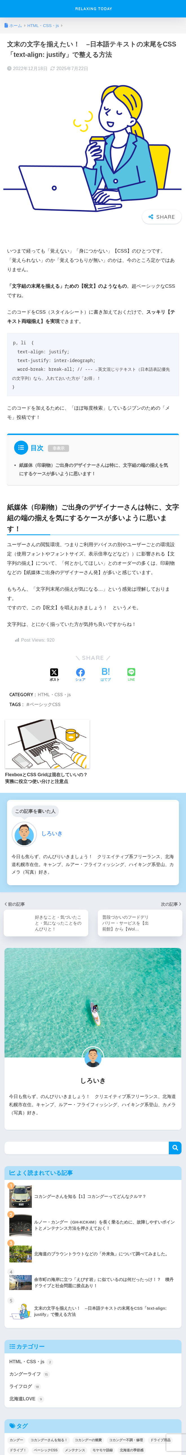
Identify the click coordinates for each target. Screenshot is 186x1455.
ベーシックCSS (45, 704)
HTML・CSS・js (54, 694)
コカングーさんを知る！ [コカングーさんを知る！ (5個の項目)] (49, 1441)
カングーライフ (30, 1375)
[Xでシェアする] (55, 675)
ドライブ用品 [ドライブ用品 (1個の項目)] (160, 1441)
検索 (175, 1148)
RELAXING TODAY (94, 9)
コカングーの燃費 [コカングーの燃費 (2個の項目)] (88, 1441)
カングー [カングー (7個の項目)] (16, 1441)
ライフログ (25, 1387)
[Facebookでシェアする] (80, 675)
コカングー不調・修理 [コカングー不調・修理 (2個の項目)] (126, 1441)
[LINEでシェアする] (131, 675)
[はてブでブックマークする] (106, 675)
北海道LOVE (27, 1400)
